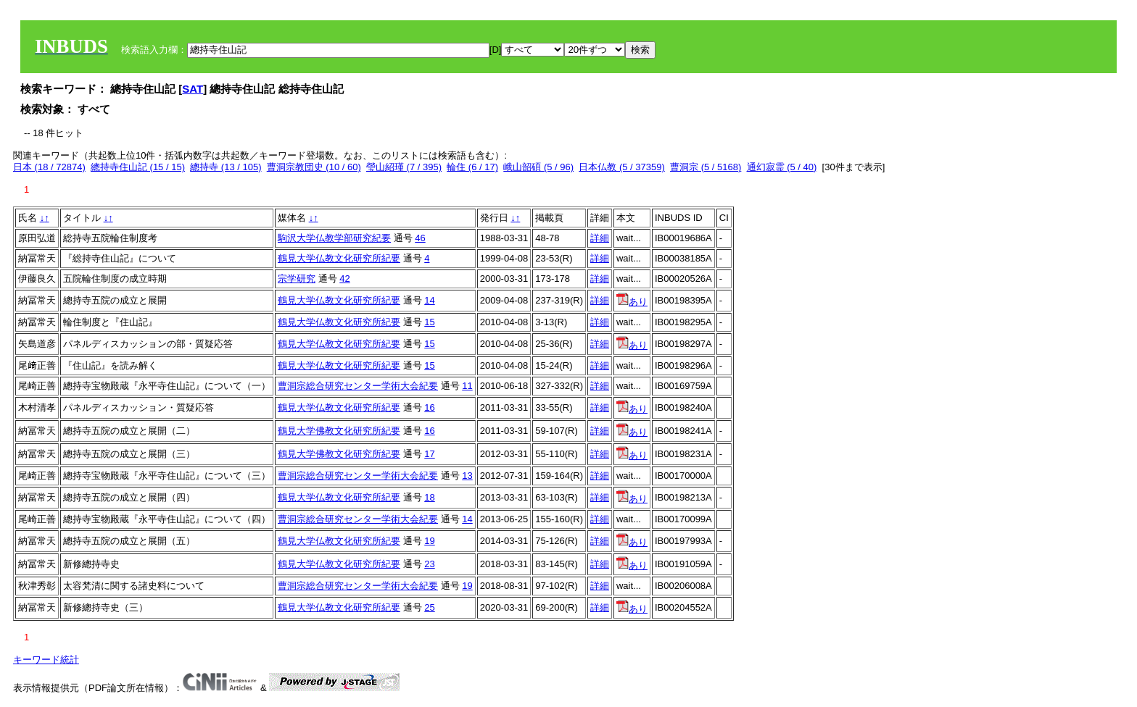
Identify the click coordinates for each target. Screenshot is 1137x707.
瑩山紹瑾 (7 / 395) (404, 167)
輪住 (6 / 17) (472, 167)
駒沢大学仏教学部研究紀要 (334, 238)
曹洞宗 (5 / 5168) (705, 167)
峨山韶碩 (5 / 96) (538, 167)
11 (467, 385)
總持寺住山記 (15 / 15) (138, 167)
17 (429, 453)
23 (429, 564)
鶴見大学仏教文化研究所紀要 (339, 258)
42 (344, 278)
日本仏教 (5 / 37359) (622, 167)
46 (420, 238)
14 (429, 300)
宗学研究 (296, 278)
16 (429, 407)
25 (429, 607)
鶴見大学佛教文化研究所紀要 (339, 430)
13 (467, 475)
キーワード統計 (46, 659)
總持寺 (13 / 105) (225, 167)
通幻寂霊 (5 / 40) (782, 167)
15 (429, 322)
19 (429, 540)
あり (632, 301)
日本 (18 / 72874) (49, 167)
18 (429, 497)
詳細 (599, 238)
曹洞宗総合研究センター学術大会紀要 (358, 385)
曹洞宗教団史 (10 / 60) (314, 167)
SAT (192, 89)
